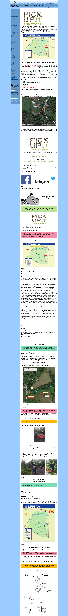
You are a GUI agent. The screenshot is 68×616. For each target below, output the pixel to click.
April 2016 (12, 61)
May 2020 (12, 40)
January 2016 (13, 64)
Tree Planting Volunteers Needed (28, 477)
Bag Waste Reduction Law (31, 333)
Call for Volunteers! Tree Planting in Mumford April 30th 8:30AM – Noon (37, 62)
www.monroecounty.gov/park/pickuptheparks (29, 236)
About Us (23, 7)
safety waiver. (35, 31)
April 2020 (12, 41)
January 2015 (13, 70)
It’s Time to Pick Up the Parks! (28, 134)
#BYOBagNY (24, 330)
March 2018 (12, 51)
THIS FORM (38, 233)
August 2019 (12, 43)
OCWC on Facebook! (14, 92)
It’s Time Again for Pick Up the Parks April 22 (31, 8)
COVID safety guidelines (31, 230)
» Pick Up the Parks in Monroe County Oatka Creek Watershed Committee (15, 30)
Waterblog (47, 7)
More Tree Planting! (25, 336)
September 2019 (13, 42)
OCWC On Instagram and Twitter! (29, 171)
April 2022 (12, 36)
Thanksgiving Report (26, 269)
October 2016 (13, 56)
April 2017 (12, 54)
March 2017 (12, 55)
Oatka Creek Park (38, 26)
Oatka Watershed (28, 7)
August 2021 (12, 37)
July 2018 (12, 48)
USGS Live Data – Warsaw (14, 76)
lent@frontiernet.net (38, 94)
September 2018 (13, 47)
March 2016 (12, 62)
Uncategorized (13, 72)
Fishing (40, 7)
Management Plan (35, 7)
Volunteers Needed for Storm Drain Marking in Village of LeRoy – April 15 (14, 32)
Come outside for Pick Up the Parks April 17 (31, 188)
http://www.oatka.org (41, 317)
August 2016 (12, 58)
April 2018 (12, 50)
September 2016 (13, 57)
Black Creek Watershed (14, 77)
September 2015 (13, 65)
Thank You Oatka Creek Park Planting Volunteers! (32, 425)
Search (12, 96)
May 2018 (12, 49)
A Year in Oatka (13, 78)
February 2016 (13, 63)
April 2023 (12, 35)
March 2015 (12, 68)
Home (20, 7)
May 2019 (12, 44)
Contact (43, 7)
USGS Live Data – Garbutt (14, 75)
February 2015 (13, 69)
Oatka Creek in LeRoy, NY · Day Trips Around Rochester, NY (14, 27)
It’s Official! (16, 25)
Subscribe (13, 90)
